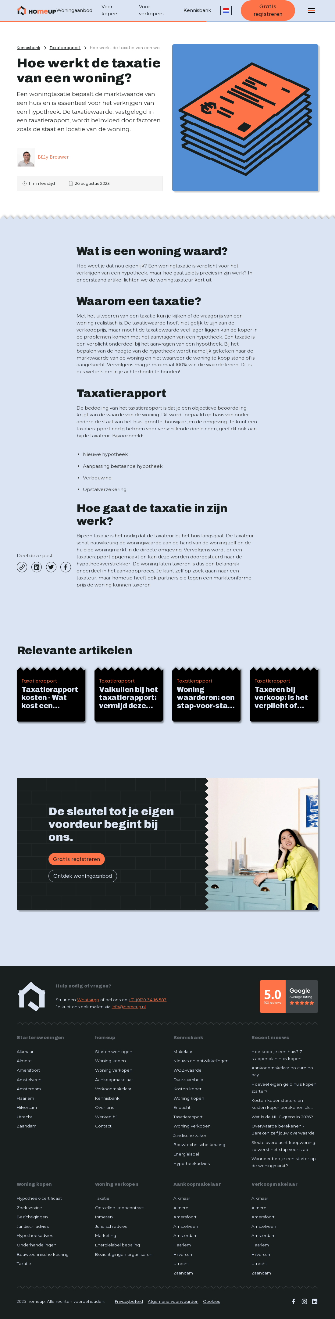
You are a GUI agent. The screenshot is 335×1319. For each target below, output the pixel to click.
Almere (24, 1060)
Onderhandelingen (36, 1244)
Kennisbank (197, 10)
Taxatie (24, 1263)
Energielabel (186, 1154)
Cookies (211, 1301)
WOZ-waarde (187, 1070)
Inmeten (104, 1216)
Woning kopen (110, 1060)
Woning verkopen (113, 1070)
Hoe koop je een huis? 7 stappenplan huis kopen (276, 1055)
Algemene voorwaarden (173, 1301)
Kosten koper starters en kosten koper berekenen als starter (280, 1104)
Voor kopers (110, 10)
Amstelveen (29, 1079)
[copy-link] (22, 567)
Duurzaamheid (188, 1079)
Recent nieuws (270, 1037)
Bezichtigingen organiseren (123, 1254)
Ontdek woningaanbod (82, 876)
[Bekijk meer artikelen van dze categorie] (65, 47)
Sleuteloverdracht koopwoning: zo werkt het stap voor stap (283, 1146)
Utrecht (24, 1116)
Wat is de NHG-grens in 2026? (282, 1116)
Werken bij (106, 1116)
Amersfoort (28, 1070)
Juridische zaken (190, 1135)
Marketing (105, 1235)
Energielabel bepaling (117, 1244)
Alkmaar (25, 1051)
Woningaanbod (74, 10)
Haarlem (25, 1098)
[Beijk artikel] (51, 694)
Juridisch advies (33, 1226)
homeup (105, 1037)
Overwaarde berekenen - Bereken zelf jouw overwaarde (283, 1129)
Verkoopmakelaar (113, 1088)
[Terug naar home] (36, 10)
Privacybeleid (129, 1301)
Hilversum (27, 1107)
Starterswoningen (40, 1037)
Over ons (104, 1107)
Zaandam (26, 1126)
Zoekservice (29, 1207)
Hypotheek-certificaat (39, 1198)
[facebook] (65, 567)
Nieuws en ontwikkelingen (201, 1060)
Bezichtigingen (32, 1216)
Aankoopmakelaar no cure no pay (282, 1071)
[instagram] (304, 1301)
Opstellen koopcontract (119, 1207)
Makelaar (182, 1051)
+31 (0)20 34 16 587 (147, 999)
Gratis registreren (268, 10)
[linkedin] (36, 567)
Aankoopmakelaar (114, 1079)
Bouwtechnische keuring (199, 1144)
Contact (103, 1126)
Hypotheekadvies (191, 1163)
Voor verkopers (151, 10)
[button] (226, 10)
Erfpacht (182, 1107)
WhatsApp (88, 999)
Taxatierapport (188, 1116)
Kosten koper (187, 1088)
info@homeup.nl (129, 1006)
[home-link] (32, 997)
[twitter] (51, 567)
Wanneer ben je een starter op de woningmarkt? (283, 1162)
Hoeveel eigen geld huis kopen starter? (283, 1088)
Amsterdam (29, 1088)
